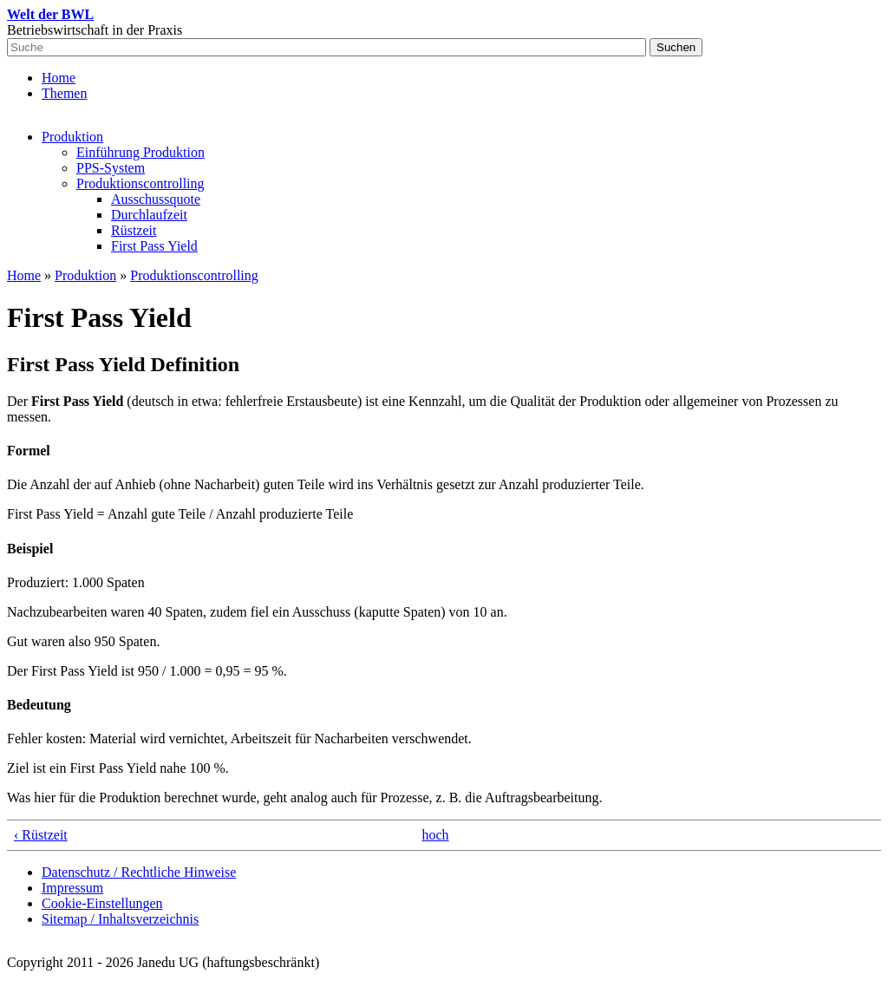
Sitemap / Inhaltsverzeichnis (120, 919)
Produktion (72, 136)
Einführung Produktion (140, 152)
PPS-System (110, 167)
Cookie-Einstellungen (102, 903)
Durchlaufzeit (149, 214)
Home (58, 77)
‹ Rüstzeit (41, 834)
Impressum (72, 887)
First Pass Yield (154, 246)
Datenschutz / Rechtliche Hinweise (139, 872)
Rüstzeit (133, 230)
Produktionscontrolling (140, 183)
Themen (64, 93)
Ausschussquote (155, 199)
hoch (435, 834)
